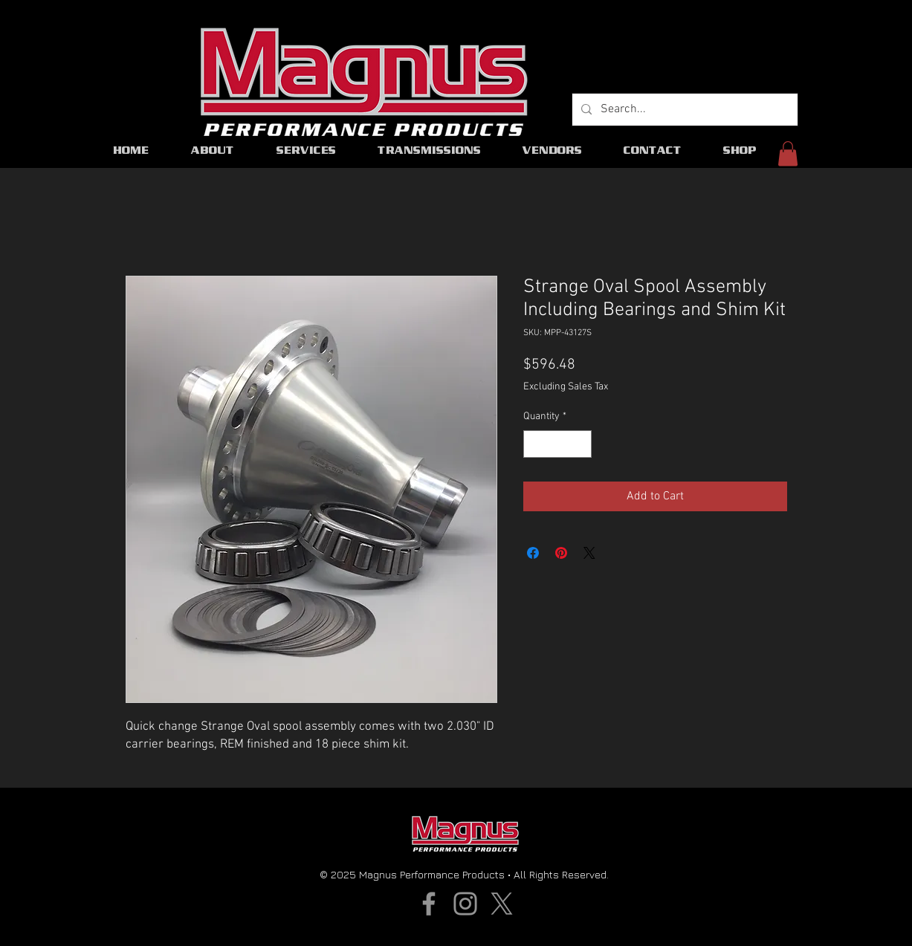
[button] (787, 153)
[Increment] (580, 444)
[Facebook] (428, 903)
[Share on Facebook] (533, 553)
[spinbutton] (557, 444)
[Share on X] (589, 553)
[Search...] (683, 110)
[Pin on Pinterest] (561, 553)
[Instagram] (465, 903)
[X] (501, 903)
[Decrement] (534, 444)
